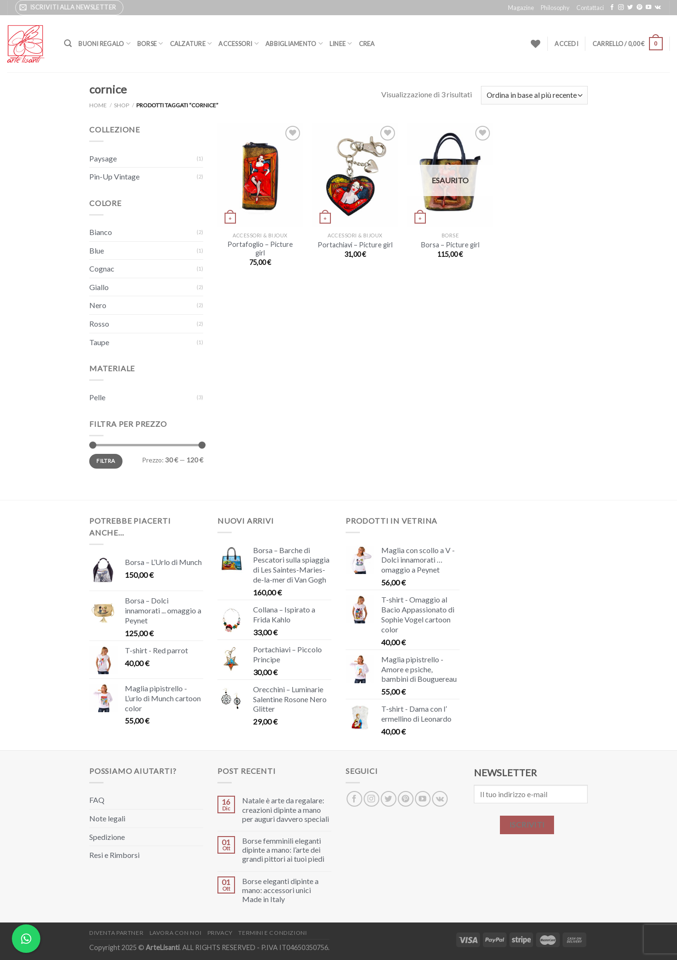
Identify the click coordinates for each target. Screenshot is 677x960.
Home (98, 105)
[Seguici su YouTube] (648, 7)
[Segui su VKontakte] (658, 7)
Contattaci (590, 7)
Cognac (101, 268)
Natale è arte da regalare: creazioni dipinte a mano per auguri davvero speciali (285, 809)
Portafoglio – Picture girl (260, 248)
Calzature (191, 43)
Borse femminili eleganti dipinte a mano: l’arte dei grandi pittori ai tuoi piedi (283, 849)
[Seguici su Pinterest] (639, 7)
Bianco (100, 231)
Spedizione (107, 836)
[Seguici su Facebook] (612, 7)
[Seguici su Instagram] (621, 7)
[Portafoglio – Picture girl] (260, 175)
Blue (96, 250)
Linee (340, 43)
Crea (367, 43)
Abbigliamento (294, 43)
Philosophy (555, 7)
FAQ (96, 799)
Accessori (238, 43)
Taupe (99, 342)
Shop (121, 105)
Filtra (105, 460)
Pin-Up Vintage (114, 176)
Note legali (107, 818)
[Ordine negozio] (534, 95)
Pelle (97, 397)
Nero (97, 305)
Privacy (220, 932)
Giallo (99, 287)
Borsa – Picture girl (450, 245)
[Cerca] (68, 43)
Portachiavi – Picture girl (355, 245)
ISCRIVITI (527, 824)
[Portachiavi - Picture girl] (355, 175)
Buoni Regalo (104, 43)
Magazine (521, 7)
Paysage (103, 158)
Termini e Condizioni (272, 932)
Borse (150, 43)
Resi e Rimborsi (114, 854)
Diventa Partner (116, 932)
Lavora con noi (176, 932)
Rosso (99, 323)
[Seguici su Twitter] (630, 7)
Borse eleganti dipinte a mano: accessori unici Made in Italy (280, 890)
